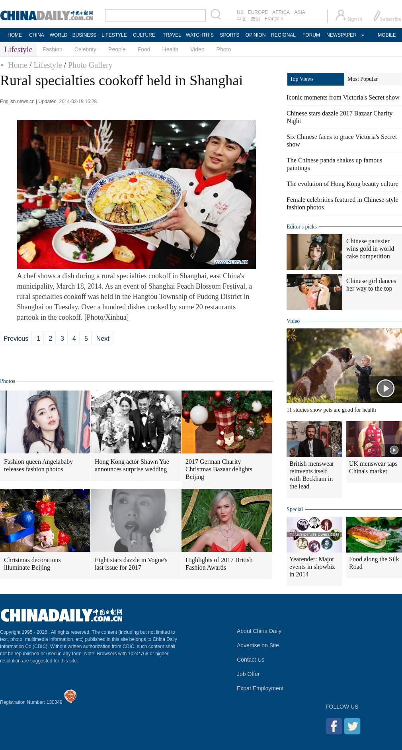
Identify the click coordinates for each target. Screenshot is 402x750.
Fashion (52, 49)
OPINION (256, 35)
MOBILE (387, 35)
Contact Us (250, 659)
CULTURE (144, 35)
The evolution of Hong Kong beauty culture (342, 183)
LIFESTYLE (114, 35)
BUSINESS (84, 35)
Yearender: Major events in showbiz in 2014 (312, 567)
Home (17, 65)
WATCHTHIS (200, 35)
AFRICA (281, 12)
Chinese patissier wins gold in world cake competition (370, 249)
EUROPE (258, 12)
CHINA (36, 35)
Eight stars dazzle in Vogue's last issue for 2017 (131, 564)
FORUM (311, 35)
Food (144, 49)
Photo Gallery (90, 65)
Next (102, 338)
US (240, 12)
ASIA (299, 12)
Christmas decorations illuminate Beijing (32, 564)
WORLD (59, 35)
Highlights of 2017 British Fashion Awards (218, 564)
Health (170, 49)
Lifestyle (47, 65)
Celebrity (85, 49)
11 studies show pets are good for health (331, 410)
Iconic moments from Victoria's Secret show (343, 97)
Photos (7, 381)
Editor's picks (302, 227)
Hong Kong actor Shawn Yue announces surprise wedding (132, 465)
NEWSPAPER (341, 35)
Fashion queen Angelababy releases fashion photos (38, 465)
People (117, 49)
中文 (241, 19)
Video (197, 49)
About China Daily (259, 631)
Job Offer (248, 674)
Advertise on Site (258, 645)
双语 (255, 19)
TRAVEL (172, 35)
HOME (15, 35)
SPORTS (229, 35)
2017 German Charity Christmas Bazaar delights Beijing (218, 469)
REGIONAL (283, 35)
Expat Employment (260, 688)
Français (274, 18)
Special (295, 509)
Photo (224, 49)
